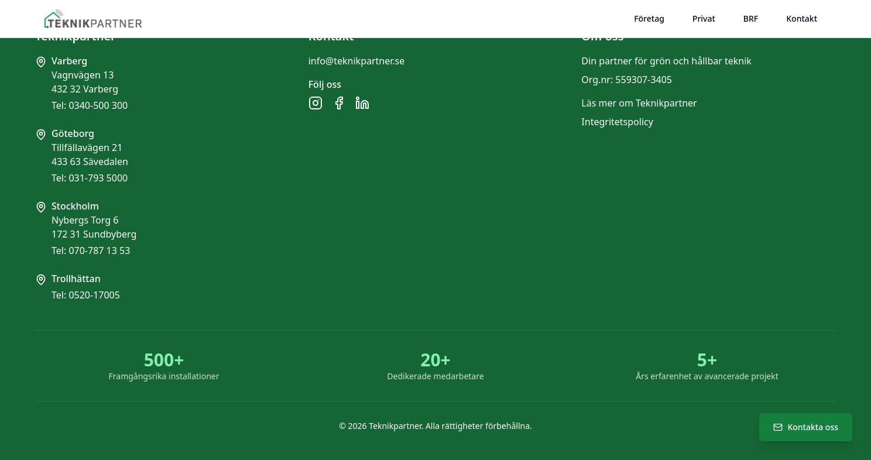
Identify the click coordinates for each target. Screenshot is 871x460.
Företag (649, 18)
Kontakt (801, 18)
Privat (703, 18)
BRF (750, 18)
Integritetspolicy (617, 121)
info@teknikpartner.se (356, 60)
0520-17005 (94, 295)
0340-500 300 (98, 105)
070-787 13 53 (99, 250)
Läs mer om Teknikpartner (639, 103)
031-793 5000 (98, 177)
